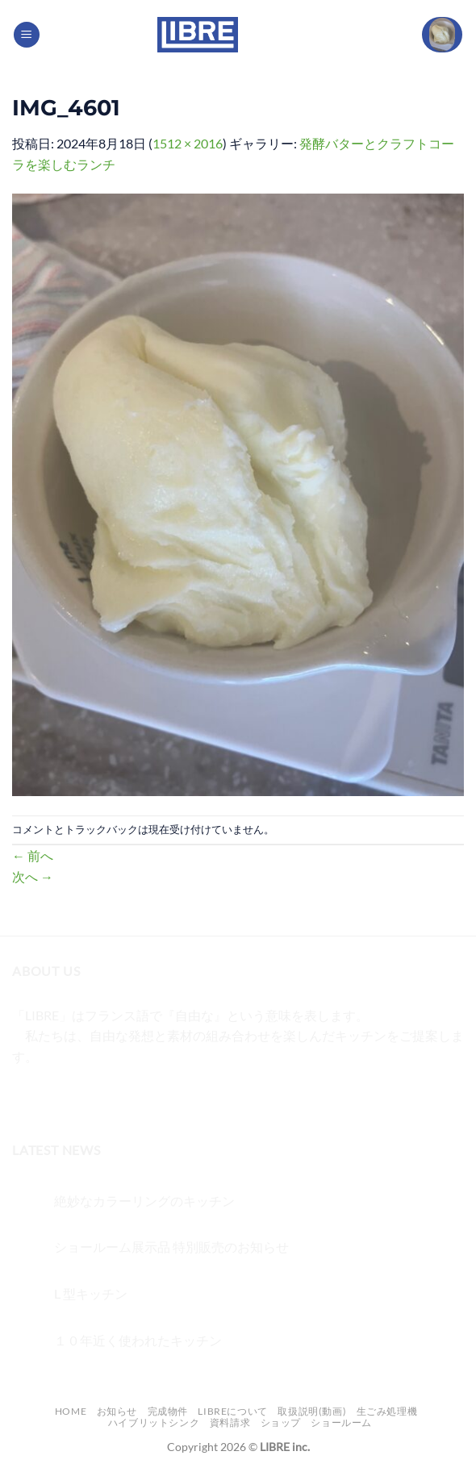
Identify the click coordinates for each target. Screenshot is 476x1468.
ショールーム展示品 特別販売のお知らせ (171, 1246)
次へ (32, 876)
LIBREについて (233, 1411)
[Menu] (27, 35)
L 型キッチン (90, 1293)
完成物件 (168, 1411)
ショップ (281, 1422)
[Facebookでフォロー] (27, 1096)
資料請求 (230, 1422)
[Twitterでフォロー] (85, 1096)
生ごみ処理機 (387, 1411)
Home (70, 1411)
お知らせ (117, 1411)
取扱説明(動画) (312, 1411)
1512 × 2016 (187, 143)
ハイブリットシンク (154, 1422)
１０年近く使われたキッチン (138, 1340)
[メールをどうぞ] (114, 1096)
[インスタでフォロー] (56, 1096)
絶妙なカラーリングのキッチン (144, 1200)
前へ (32, 855)
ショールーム (341, 1422)
